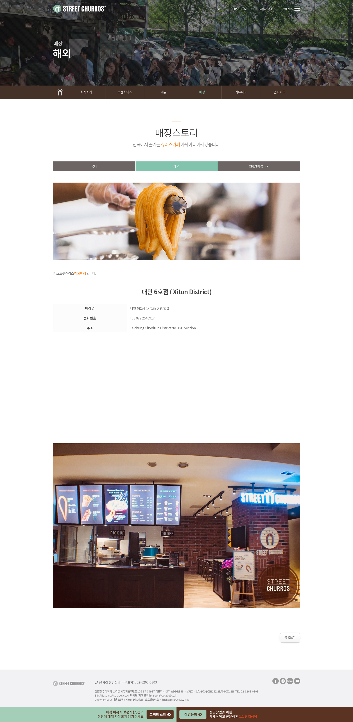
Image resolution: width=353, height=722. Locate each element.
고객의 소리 (160, 714)
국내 (94, 166)
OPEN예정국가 (259, 166)
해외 (176, 166)
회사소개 (86, 92)
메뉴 (163, 92)
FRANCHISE (240, 9)
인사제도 (279, 92)
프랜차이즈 (125, 92)
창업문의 (193, 714)
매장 (202, 92)
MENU (292, 9)
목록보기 (290, 637)
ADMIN (185, 700)
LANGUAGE (266, 9)
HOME (217, 9)
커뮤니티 (240, 92)
